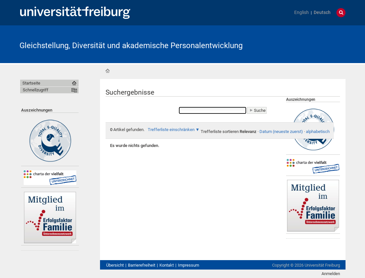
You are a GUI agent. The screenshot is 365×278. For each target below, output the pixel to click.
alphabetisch (318, 131)
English (301, 12)
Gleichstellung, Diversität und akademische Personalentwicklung (131, 45)
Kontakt (166, 265)
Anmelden (330, 273)
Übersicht (115, 265)
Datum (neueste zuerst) (281, 131)
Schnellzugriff (35, 89)
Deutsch (322, 12)
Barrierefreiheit (141, 265)
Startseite (107, 71)
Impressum (188, 265)
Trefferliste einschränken (171, 129)
